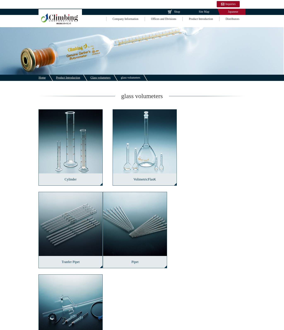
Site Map (204, 11)
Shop (177, 11)
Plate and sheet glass (70, 296)
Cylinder (70, 177)
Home (42, 77)
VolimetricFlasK (142, 177)
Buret (142, 258)
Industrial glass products (214, 283)
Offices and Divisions (163, 19)
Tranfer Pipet (214, 177)
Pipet (69, 258)
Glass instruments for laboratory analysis (142, 283)
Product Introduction (201, 19)
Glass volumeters (100, 77)
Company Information (125, 19)
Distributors (232, 19)
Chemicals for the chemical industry (142, 296)
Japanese (233, 11)
